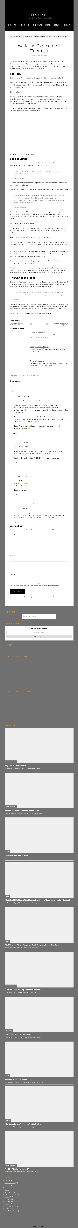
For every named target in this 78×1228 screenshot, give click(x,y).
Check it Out (9, 1030)
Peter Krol (25, 442)
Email (12, 565)
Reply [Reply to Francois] (15, 433)
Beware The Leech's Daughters (61, 324)
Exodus (7, 896)
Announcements (10, 1183)
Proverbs (21, 375)
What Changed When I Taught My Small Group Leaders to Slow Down (32, 945)
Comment (13, 534)
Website (12, 574)
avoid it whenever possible (57, 61)
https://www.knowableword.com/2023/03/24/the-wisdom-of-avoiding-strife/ (38, 458)
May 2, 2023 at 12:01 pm (21, 396)
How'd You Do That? (11, 1194)
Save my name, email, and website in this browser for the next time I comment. (35, 586)
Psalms (7, 1204)
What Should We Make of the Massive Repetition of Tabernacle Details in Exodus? (37, 900)
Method (7, 851)
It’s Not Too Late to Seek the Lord (18, 1035)
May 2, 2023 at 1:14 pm (21, 447)
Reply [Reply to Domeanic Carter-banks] (15, 522)
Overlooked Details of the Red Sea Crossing (22, 810)
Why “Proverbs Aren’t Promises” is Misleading (23, 1124)
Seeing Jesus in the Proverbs (39, 347)
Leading (7, 941)
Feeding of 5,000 (10, 1192)
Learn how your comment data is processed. (49, 597)
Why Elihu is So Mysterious (15, 766)
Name (12, 555)
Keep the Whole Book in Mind (16, 855)
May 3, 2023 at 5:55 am (21, 476)
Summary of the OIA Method (16, 1079)
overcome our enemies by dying (20, 66)
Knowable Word (39, 15)
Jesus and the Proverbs (37, 332)
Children (7, 1187)
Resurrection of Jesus (11, 1206)
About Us (7, 1180)
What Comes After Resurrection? (16, 324)
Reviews (7, 1208)
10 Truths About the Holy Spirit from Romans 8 (23, 990)
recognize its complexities (42, 64)
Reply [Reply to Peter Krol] (15, 462)
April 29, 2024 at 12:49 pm (22, 508)
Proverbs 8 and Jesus (37, 361)
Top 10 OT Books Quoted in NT (17, 1169)
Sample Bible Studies (32, 375)
